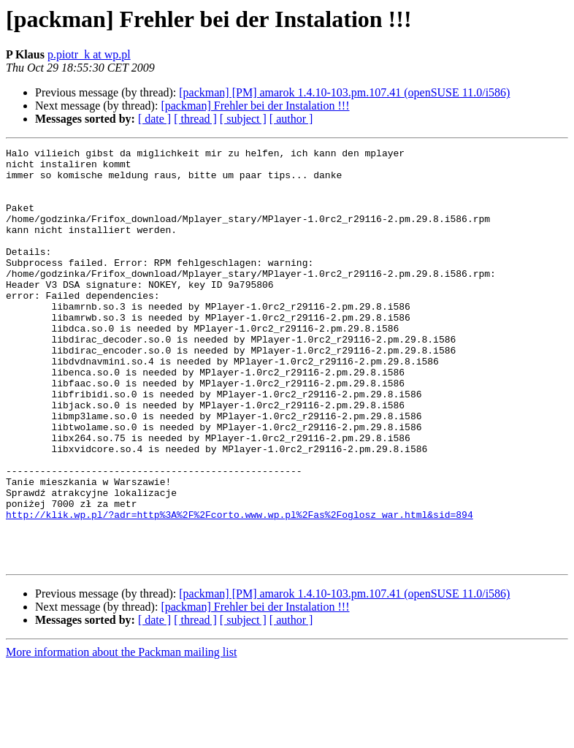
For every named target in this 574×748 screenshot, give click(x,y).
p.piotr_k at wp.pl (89, 54)
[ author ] (291, 118)
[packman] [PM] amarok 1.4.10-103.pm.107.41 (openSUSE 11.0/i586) (344, 92)
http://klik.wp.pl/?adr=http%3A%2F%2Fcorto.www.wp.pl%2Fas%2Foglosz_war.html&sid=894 (239, 588)
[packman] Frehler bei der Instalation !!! (255, 105)
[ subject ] (243, 118)
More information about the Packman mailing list (121, 735)
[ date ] (154, 118)
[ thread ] (195, 118)
